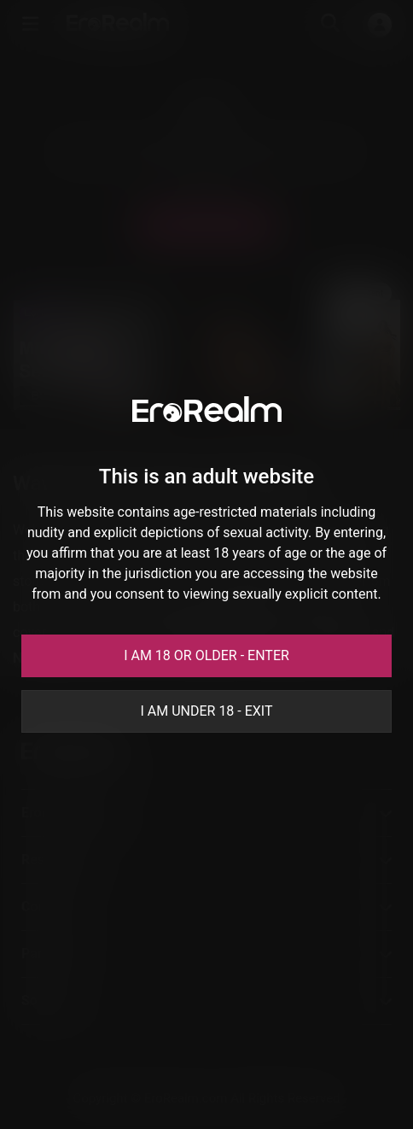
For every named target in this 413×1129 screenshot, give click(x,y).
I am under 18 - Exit (206, 711)
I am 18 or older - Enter (206, 655)
